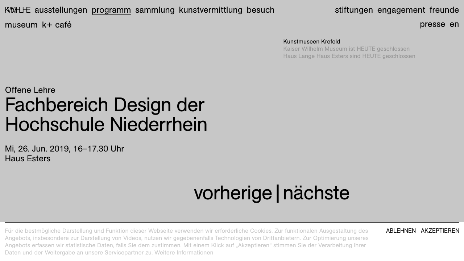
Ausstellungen (60, 9)
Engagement (401, 9)
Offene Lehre (30, 89)
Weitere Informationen (184, 252)
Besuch (261, 9)
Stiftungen (354, 9)
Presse (432, 23)
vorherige (233, 192)
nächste (316, 192)
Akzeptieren (440, 231)
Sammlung (155, 9)
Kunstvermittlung (211, 9)
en (454, 23)
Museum (21, 24)
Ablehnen (401, 231)
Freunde (444, 9)
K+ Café (57, 24)
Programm (111, 9)
